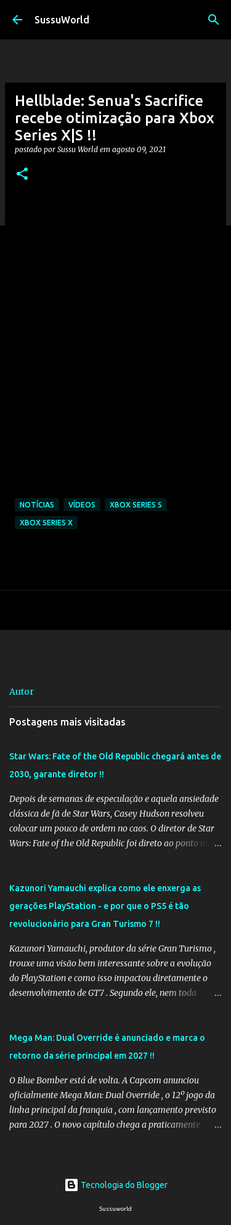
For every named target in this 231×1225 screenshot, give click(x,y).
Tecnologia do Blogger (116, 1185)
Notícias (37, 505)
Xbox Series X (46, 523)
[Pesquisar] (213, 19)
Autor (21, 691)
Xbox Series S (136, 505)
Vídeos (81, 505)
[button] (22, 174)
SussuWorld (61, 19)
